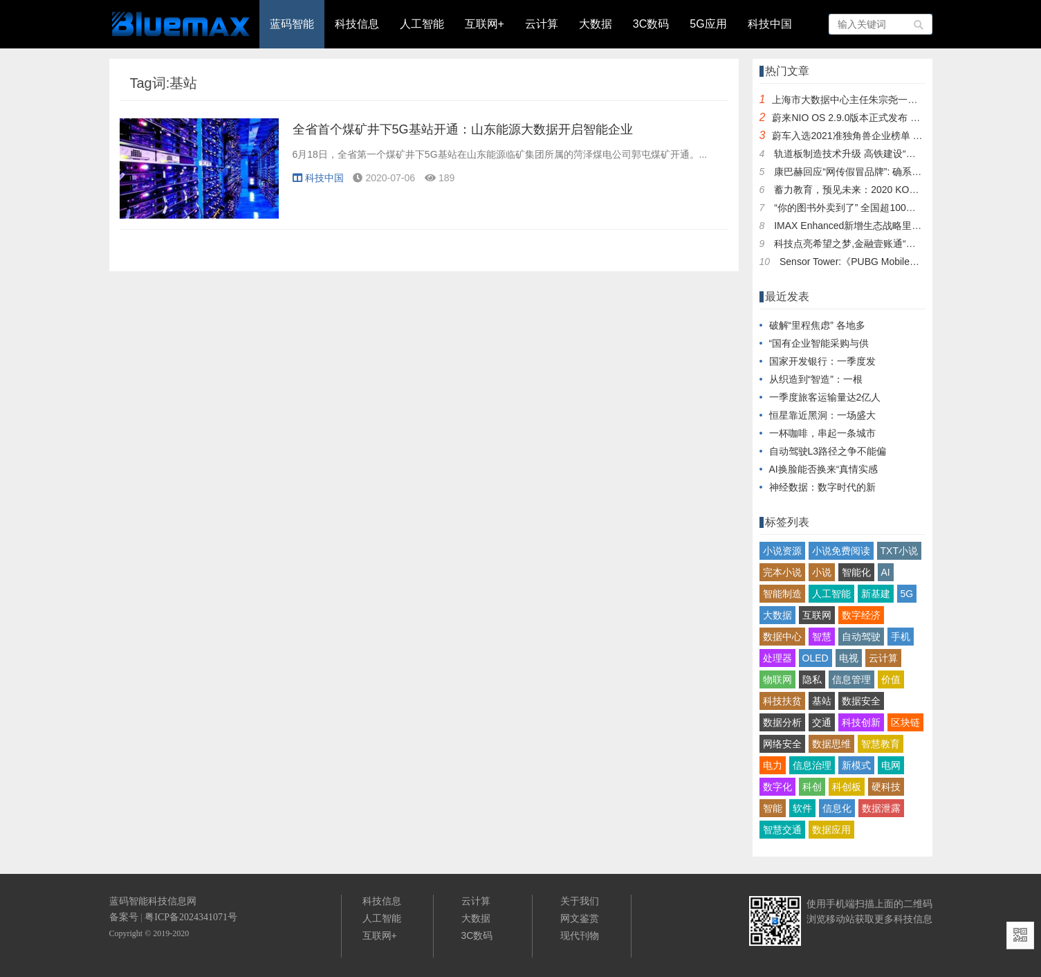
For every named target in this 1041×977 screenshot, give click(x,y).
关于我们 (579, 900)
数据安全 (861, 700)
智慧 (821, 636)
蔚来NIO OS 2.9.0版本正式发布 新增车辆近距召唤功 (884, 117)
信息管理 (851, 679)
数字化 (777, 786)
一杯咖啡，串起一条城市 (822, 433)
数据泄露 (881, 808)
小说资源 (782, 550)
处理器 (777, 658)
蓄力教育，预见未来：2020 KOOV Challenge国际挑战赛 (895, 189)
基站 (821, 700)
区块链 (905, 722)
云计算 (541, 24)
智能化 (856, 572)
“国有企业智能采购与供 (819, 343)
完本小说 (782, 572)
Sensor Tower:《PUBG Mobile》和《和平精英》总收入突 (903, 261)
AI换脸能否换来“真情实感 (823, 469)
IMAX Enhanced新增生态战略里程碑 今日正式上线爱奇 (892, 225)
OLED (815, 658)
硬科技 (886, 786)
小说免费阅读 (841, 550)
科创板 (846, 786)
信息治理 (812, 765)
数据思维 (831, 743)
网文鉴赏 (579, 918)
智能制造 (782, 593)
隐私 (812, 679)
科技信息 (357, 24)
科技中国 (770, 24)
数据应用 (831, 829)
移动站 (840, 918)
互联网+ (484, 24)
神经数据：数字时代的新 (822, 487)
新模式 (856, 765)
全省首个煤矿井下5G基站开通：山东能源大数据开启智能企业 (463, 129)
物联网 (777, 679)
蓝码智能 (292, 24)
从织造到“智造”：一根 (816, 379)
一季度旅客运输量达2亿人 (825, 397)
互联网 (816, 615)
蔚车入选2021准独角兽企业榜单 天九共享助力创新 (881, 135)
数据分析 (782, 722)
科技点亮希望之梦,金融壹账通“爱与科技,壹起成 (875, 243)
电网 (891, 765)
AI (885, 572)
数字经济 (861, 615)
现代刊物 (579, 935)
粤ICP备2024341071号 (191, 917)
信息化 (836, 808)
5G (907, 593)
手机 (900, 636)
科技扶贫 (782, 700)
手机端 (840, 903)
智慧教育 (880, 743)
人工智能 (422, 24)
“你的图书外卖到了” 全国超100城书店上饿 (864, 207)
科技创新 (861, 722)
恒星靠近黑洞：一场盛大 (822, 415)
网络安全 (782, 743)
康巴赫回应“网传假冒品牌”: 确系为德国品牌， (872, 171)
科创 (812, 786)
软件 (802, 808)
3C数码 (651, 24)
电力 (772, 765)
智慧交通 (782, 829)
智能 (772, 808)
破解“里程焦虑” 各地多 (817, 325)
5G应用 (708, 24)
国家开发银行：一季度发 (822, 361)
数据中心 (782, 636)
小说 (821, 572)
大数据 (595, 24)
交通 (821, 722)
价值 (891, 679)
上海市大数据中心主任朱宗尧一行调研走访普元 (873, 99)
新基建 (875, 593)
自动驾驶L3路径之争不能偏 (828, 451)
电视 (848, 658)
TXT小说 (899, 550)
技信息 (917, 918)
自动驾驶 (861, 636)
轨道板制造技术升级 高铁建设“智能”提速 (861, 153)
